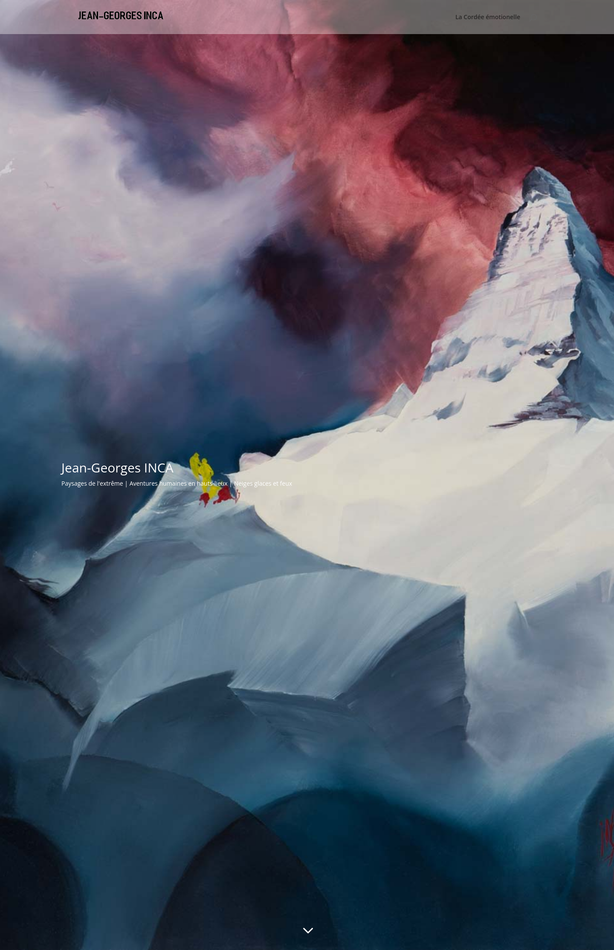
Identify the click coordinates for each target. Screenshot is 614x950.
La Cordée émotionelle (487, 17)
